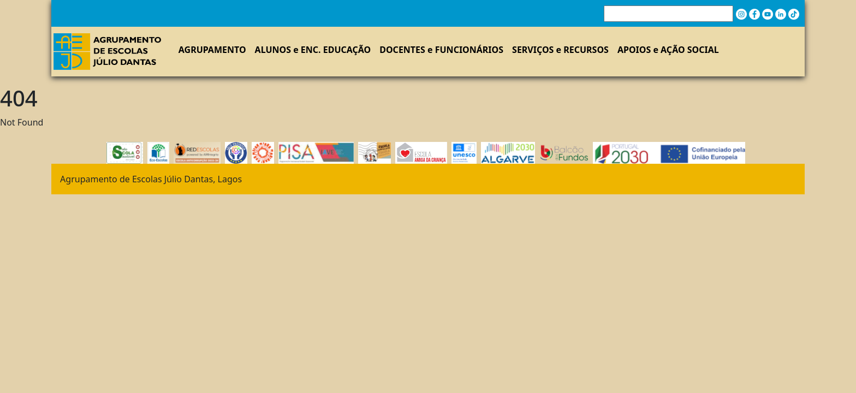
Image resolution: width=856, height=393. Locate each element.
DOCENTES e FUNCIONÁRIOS (441, 50)
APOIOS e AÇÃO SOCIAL (668, 50)
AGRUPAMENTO (212, 50)
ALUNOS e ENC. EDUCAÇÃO (313, 50)
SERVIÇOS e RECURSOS (560, 50)
